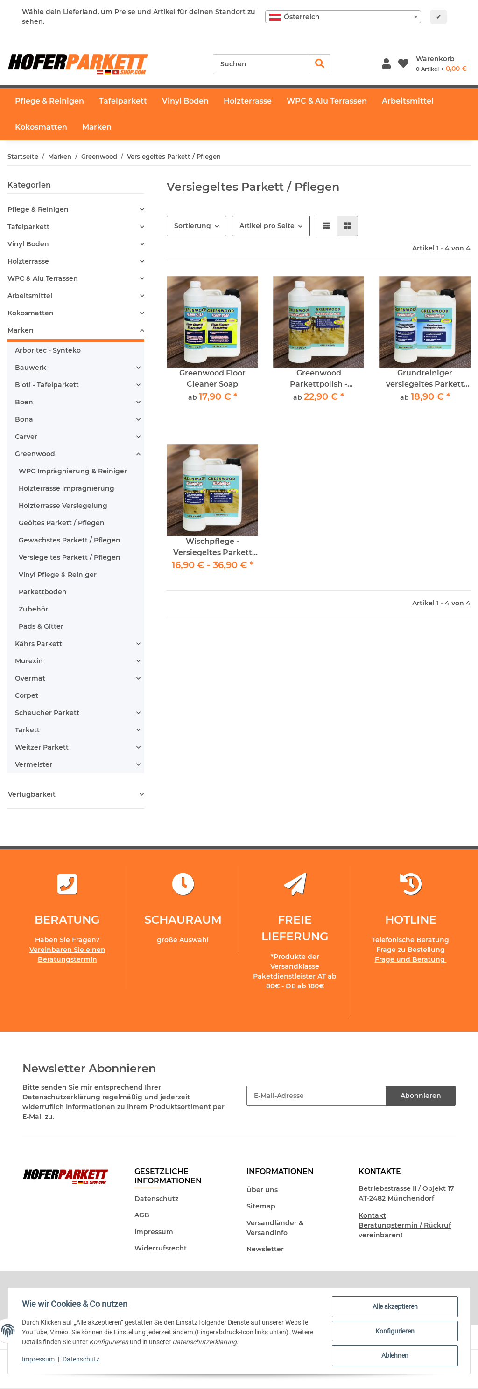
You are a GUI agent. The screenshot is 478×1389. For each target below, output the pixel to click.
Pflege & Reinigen (38, 209)
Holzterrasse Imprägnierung (66, 488)
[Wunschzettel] (403, 64)
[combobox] (343, 16)
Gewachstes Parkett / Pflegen (69, 540)
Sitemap (260, 1206)
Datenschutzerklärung (61, 1097)
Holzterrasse (28, 261)
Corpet (26, 695)
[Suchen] (261, 64)
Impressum (153, 1232)
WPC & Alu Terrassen (42, 278)
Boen (24, 402)
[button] (386, 64)
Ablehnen (394, 1356)
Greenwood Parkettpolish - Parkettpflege (318, 379)
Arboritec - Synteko (48, 350)
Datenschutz (156, 1199)
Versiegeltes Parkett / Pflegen (69, 557)
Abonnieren (421, 1095)
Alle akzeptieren (394, 1307)
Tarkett (27, 730)
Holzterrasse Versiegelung (63, 505)
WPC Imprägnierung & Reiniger (73, 471)
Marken (20, 330)
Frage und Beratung (411, 959)
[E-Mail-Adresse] (316, 1096)
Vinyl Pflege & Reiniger (58, 574)
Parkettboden (43, 592)
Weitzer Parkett (42, 747)
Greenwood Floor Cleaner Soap (212, 378)
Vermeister (33, 764)
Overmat (30, 678)
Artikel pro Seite (267, 226)
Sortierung (192, 226)
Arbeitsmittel (29, 296)
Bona (24, 419)
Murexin (29, 661)
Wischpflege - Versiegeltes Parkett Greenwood (212, 547)
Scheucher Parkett (47, 712)
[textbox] (343, 17)
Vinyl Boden (28, 244)
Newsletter (265, 1249)
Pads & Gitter (41, 626)
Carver (26, 436)
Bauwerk (30, 367)
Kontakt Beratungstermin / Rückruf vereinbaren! (404, 1225)
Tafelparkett (28, 226)
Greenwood (35, 454)
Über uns (262, 1190)
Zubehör (33, 609)
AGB (141, 1215)
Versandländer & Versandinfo (274, 1228)
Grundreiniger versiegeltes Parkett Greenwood (425, 379)
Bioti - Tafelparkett (47, 385)
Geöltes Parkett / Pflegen (62, 523)
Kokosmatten (30, 313)
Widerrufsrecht (160, 1248)
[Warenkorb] (441, 64)
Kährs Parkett (38, 643)
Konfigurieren (394, 1331)
